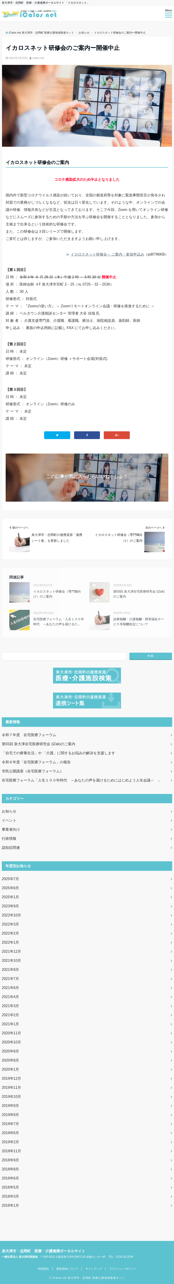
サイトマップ (93, 1268)
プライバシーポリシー (122, 1268)
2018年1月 (10, 1205)
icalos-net (38, 58)
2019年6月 (10, 1133)
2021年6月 (10, 988)
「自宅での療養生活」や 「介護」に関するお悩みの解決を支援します (58, 753)
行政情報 (9, 838)
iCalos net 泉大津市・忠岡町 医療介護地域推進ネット (89, 1277)
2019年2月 (10, 1142)
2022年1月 (10, 942)
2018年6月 (10, 1178)
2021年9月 (10, 970)
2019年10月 (11, 1096)
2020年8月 (10, 1060)
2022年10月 (11, 915)
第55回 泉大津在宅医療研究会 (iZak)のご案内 (38, 744)
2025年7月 (10, 879)
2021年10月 (11, 960)
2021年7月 (10, 979)
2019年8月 (10, 1115)
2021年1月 (10, 1024)
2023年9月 (10, 906)
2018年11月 (11, 1151)
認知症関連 (11, 847)
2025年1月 (10, 897)
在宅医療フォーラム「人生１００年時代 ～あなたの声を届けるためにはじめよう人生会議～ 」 (81, 780)
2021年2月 (10, 1015)
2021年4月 (10, 997)
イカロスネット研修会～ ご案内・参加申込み (107, 254)
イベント (9, 820)
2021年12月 (11, 951)
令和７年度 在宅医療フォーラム (29, 735)
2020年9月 (10, 1051)
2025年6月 (10, 888)
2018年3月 (10, 1196)
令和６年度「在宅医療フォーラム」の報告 (36, 762)
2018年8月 (10, 1169)
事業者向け (11, 829)
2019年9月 (10, 1106)
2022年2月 (10, 933)
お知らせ (9, 811)
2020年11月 (11, 1033)
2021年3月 (10, 1006)
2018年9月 (10, 1160)
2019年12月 (11, 1078)
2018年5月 (10, 1187)
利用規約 (43, 1268)
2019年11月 (11, 1087)
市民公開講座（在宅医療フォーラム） (32, 771)
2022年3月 (10, 924)
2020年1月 (10, 1069)
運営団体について (67, 1268)
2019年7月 (10, 1124)
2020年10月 (11, 1042)
